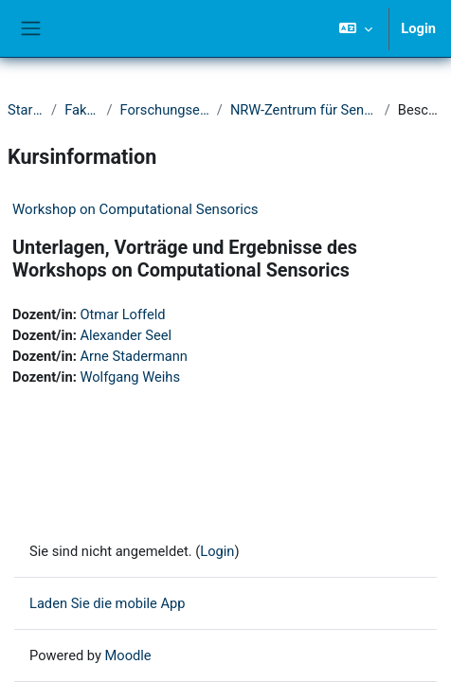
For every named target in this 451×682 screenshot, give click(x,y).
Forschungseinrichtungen (164, 109)
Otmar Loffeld (122, 314)
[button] (356, 28)
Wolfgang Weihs (130, 377)
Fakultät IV (81, 109)
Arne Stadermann (134, 356)
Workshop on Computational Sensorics (135, 209)
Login (418, 28)
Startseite (26, 109)
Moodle (128, 655)
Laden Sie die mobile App (107, 603)
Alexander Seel (125, 335)
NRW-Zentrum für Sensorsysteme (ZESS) (303, 109)
